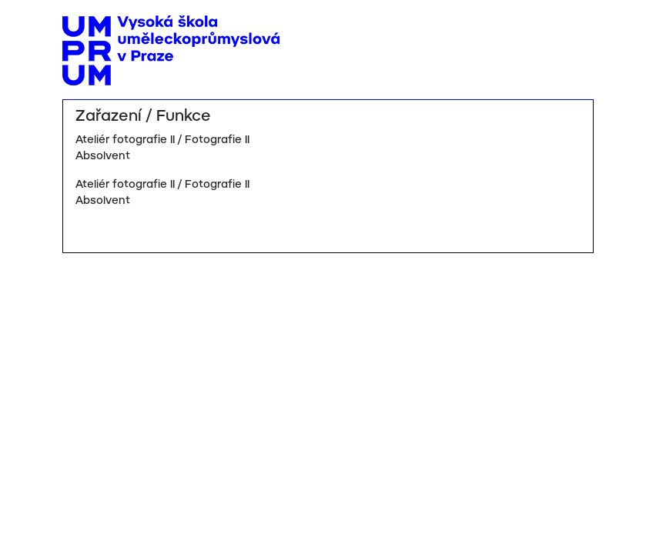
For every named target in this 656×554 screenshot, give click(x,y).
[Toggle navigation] (576, 28)
